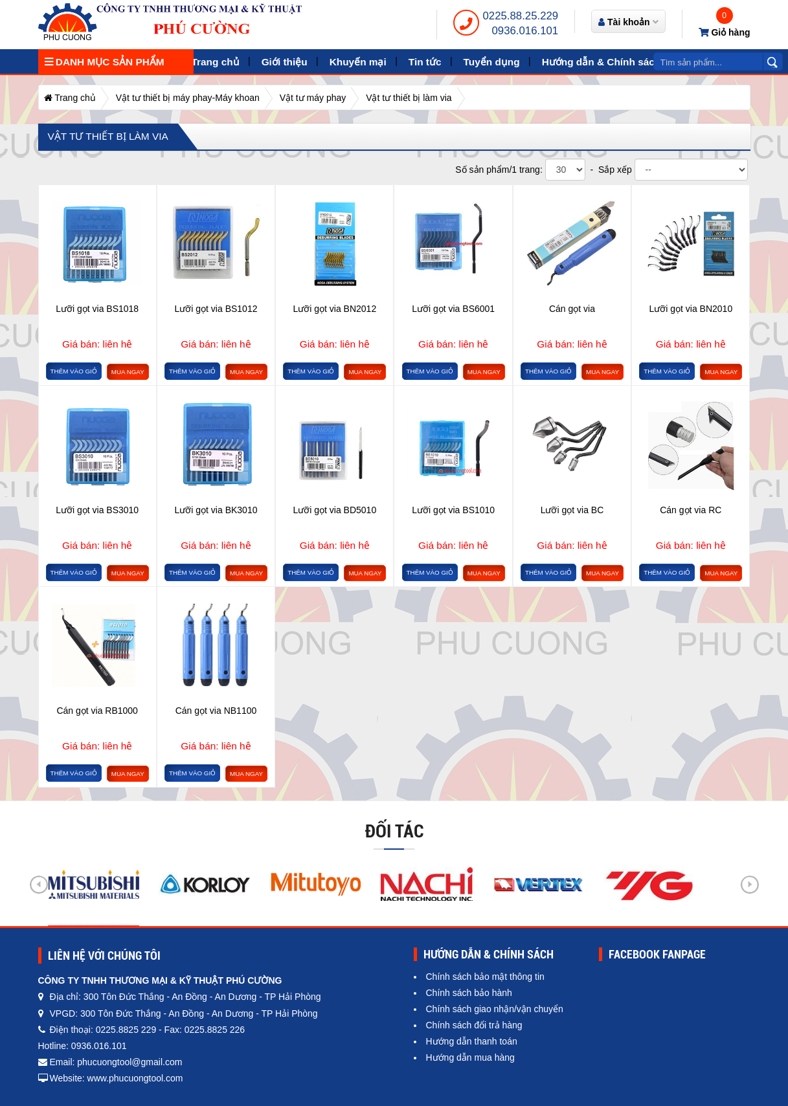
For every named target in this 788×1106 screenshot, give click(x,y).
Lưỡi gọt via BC (572, 510)
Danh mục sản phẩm (104, 61)
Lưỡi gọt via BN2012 (334, 309)
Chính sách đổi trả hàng (474, 1025)
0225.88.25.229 (521, 16)
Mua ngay (127, 371)
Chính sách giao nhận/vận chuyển (494, 1009)
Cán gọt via (572, 309)
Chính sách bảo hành (469, 993)
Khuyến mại (358, 61)
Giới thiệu (285, 61)
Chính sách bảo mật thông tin (485, 976)
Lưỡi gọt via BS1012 (216, 309)
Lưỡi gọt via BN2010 (690, 309)
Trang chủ (216, 61)
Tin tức (425, 61)
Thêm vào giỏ (74, 371)
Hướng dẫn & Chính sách (601, 61)
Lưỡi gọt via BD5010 (334, 510)
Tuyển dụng (492, 61)
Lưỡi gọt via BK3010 (216, 510)
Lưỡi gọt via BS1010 (453, 510)
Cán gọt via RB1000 (97, 710)
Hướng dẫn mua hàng (470, 1057)
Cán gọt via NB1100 (216, 710)
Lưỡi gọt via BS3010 (97, 510)
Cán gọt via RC (690, 510)
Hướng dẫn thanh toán (471, 1041)
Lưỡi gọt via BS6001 (453, 309)
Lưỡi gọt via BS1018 (97, 309)
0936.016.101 (525, 31)
